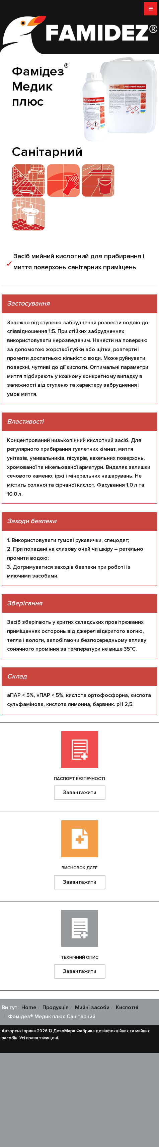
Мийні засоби (92, 1007)
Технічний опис (79, 957)
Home (28, 1007)
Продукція (56, 1007)
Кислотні (127, 1007)
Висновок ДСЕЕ (79, 868)
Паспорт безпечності (79, 778)
